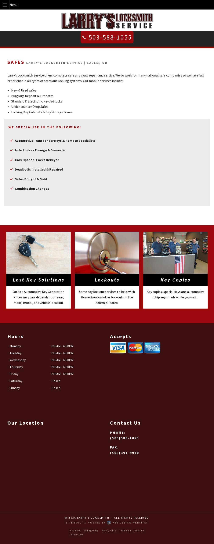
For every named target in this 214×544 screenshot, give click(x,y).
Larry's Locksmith (93, 517)
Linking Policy (91, 530)
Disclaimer (74, 530)
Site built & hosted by (107, 522)
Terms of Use (76, 534)
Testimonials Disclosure (131, 530)
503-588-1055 (110, 37)
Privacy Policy (109, 530)
